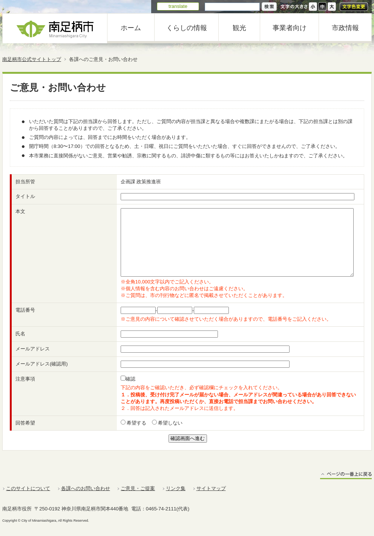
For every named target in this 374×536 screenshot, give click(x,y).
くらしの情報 (186, 28)
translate (178, 6)
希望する (136, 423)
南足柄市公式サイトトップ (31, 59)
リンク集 (175, 488)
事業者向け (290, 28)
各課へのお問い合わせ (85, 488)
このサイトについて (28, 488)
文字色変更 (354, 6)
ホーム (131, 28)
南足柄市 (55, 28)
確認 (130, 379)
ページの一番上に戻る (346, 475)
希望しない (170, 423)
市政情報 (345, 28)
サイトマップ (211, 488)
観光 (239, 28)
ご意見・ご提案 (138, 488)
